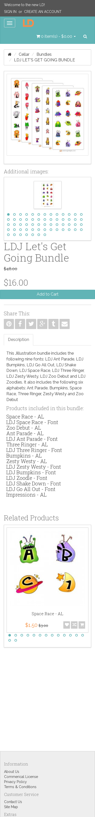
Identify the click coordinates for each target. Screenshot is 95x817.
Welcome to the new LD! (24, 5)
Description (18, 339)
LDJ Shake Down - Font (33, 483)
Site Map (11, 807)
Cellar (24, 54)
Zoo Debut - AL (23, 427)
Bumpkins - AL (24, 455)
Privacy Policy (15, 782)
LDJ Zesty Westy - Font (33, 466)
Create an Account (43, 12)
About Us (11, 772)
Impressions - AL (26, 494)
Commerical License (21, 777)
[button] (56, 36)
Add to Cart (48, 294)
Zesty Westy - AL (26, 461)
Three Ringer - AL (27, 444)
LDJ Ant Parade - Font (32, 438)
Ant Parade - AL (25, 433)
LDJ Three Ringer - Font (34, 450)
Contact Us (13, 802)
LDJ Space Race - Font (32, 422)
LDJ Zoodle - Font (26, 478)
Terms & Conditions (20, 787)
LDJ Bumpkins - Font (31, 472)
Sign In (10, 12)
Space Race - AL (25, 416)
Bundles (44, 54)
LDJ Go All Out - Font (30, 489)
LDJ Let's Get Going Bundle (44, 60)
